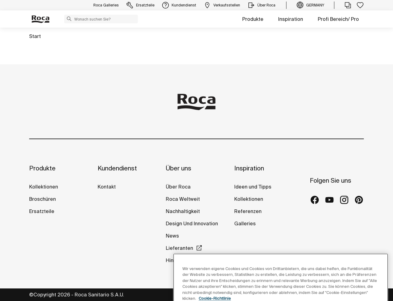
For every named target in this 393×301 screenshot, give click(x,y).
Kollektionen (43, 186)
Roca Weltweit (183, 199)
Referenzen (248, 211)
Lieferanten (179, 248)
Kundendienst (117, 168)
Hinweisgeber (183, 260)
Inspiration (290, 19)
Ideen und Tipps (252, 186)
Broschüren (42, 199)
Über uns (178, 168)
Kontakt (107, 186)
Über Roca (178, 186)
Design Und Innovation (192, 223)
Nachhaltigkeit (183, 211)
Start (35, 36)
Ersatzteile (41, 211)
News (172, 235)
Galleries (245, 223)
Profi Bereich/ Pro (338, 19)
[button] (69, 19)
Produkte (252, 19)
